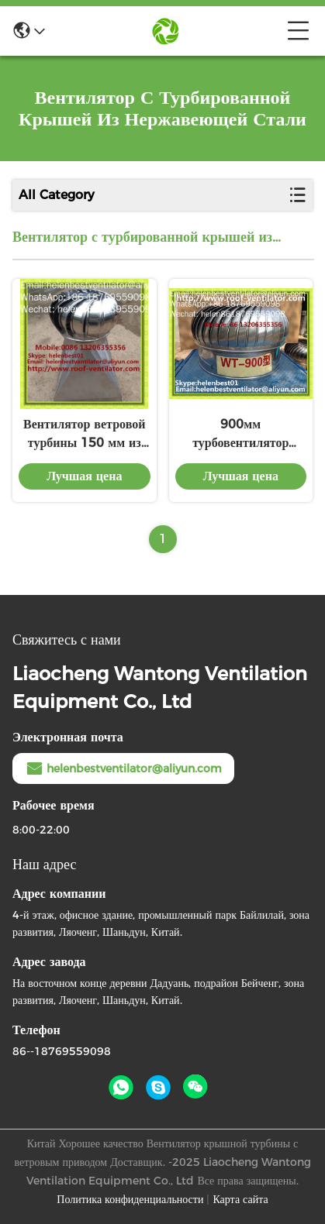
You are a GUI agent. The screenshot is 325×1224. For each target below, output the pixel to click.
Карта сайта (240, 1199)
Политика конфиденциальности (130, 1199)
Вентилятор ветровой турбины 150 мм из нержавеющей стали (84, 434)
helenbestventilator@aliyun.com (123, 768)
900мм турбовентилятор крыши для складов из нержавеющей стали (241, 434)
